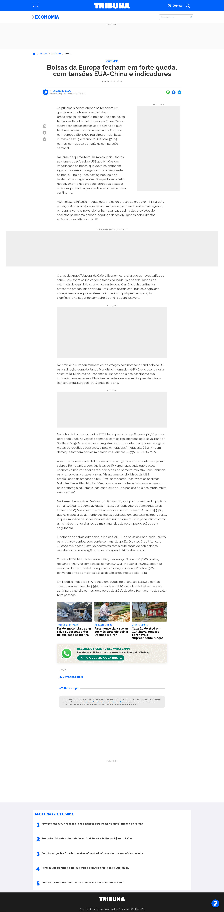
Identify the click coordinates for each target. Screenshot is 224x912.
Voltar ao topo (68, 688)
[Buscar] (176, 17)
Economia (47, 17)
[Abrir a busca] (187, 5)
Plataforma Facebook (116, 702)
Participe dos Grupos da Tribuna (101, 658)
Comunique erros (71, 676)
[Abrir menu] (36, 6)
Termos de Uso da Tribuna (94, 702)
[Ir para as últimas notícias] (174, 6)
